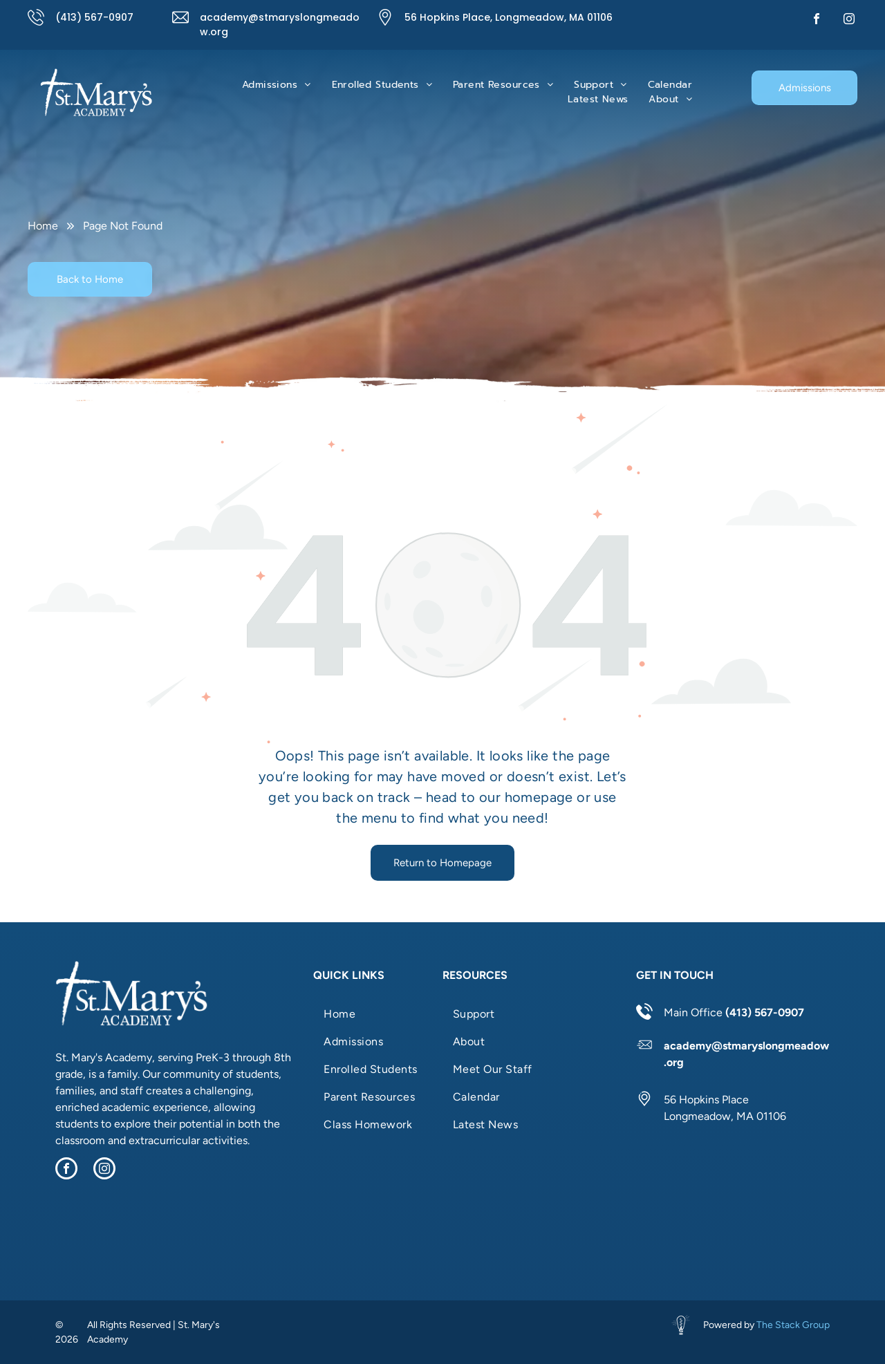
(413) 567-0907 (94, 17)
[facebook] (816, 20)
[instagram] (849, 20)
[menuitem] (277, 84)
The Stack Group (793, 1325)
